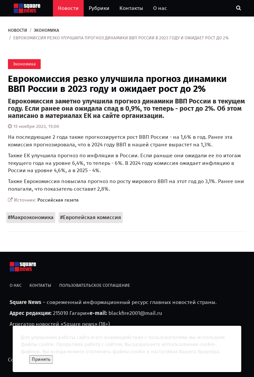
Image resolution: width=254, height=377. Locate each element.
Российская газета (58, 200)
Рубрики (99, 8)
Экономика (46, 30)
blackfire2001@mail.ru (135, 313)
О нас (160, 8)
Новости (68, 8)
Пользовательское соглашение (94, 285)
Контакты (131, 8)
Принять (41, 359)
